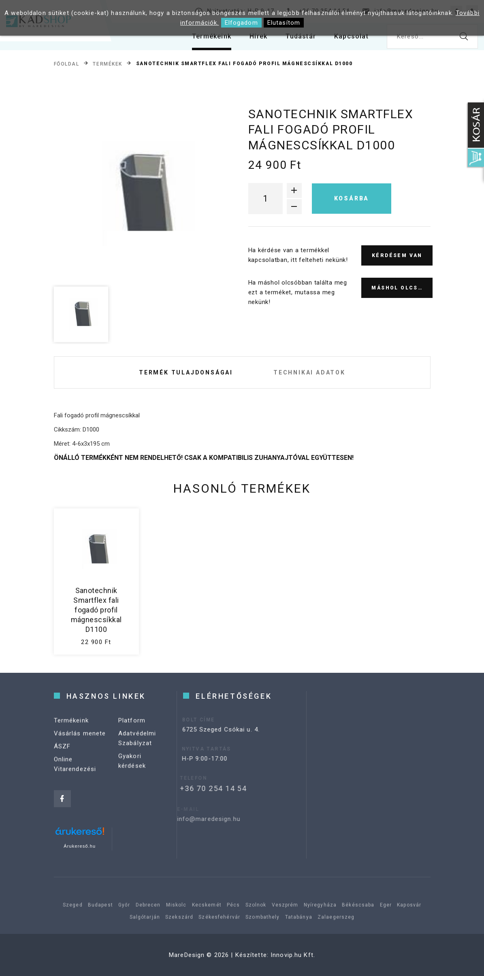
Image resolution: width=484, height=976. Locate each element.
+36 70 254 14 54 (201, 788)
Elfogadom (241, 22)
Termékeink (211, 36)
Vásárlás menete (80, 739)
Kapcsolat (351, 36)
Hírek (258, 36)
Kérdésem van (397, 255)
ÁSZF (62, 752)
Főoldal (66, 63)
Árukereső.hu (80, 846)
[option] (140, 194)
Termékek (107, 63)
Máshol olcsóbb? (402, 288)
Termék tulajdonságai (186, 372)
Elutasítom (283, 22)
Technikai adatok (309, 372)
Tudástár (301, 36)
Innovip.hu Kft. (293, 955)
